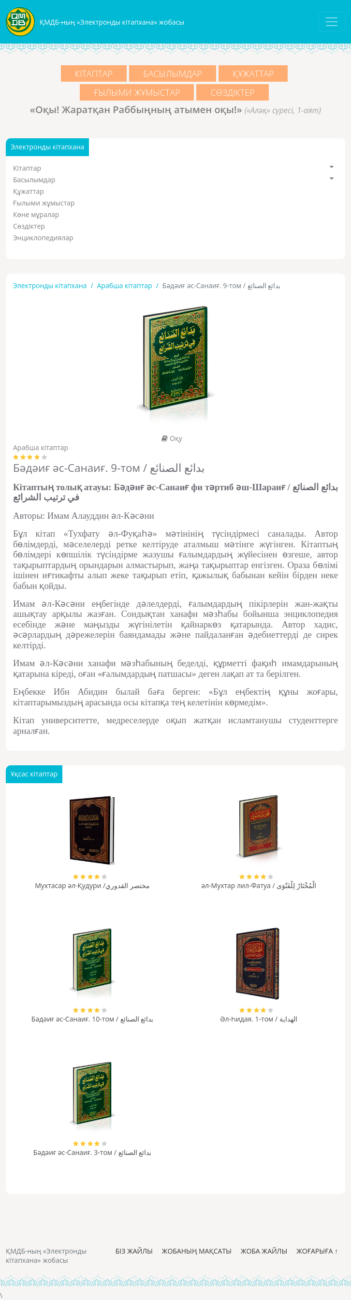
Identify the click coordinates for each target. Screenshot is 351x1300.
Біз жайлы (134, 1251)
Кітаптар (92, 73)
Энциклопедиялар (43, 237)
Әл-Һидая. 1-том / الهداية (258, 1018)
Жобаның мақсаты (197, 1251)
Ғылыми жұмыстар (136, 92)
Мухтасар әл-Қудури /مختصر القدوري (92, 885)
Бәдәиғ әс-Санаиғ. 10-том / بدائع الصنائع (92, 1018)
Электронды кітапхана (50, 285)
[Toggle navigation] (331, 21)
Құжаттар (254, 73)
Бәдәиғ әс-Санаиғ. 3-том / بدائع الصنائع (92, 1152)
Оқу (171, 438)
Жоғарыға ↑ (317, 1251)
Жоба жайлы (264, 1251)
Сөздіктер (233, 92)
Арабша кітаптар (124, 285)
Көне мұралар (36, 214)
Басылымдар (172, 73)
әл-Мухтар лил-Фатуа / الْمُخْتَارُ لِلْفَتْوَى (258, 885)
